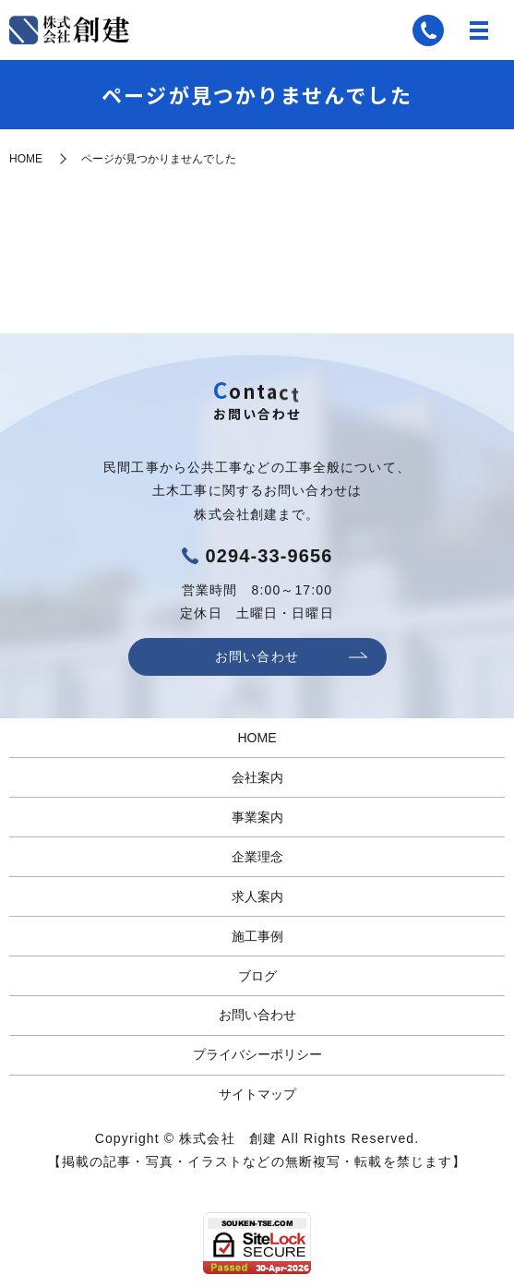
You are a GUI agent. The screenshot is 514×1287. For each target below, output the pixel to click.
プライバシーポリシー (257, 1054)
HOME (25, 158)
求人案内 (257, 896)
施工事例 (257, 936)
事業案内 (257, 817)
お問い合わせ (257, 656)
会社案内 (257, 777)
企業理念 (257, 856)
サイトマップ (257, 1094)
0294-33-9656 (269, 556)
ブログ (257, 975)
